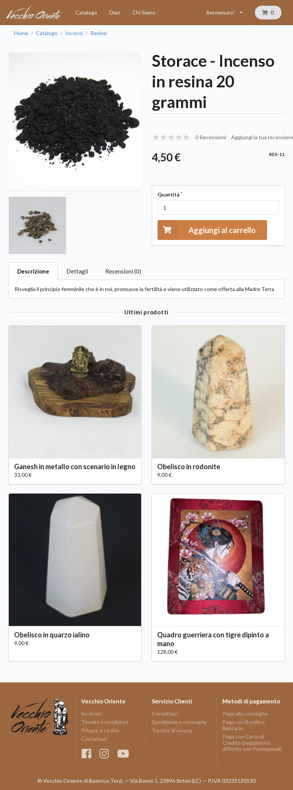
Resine (98, 33)
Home (21, 33)
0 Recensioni (210, 137)
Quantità (168, 194)
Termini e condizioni (104, 722)
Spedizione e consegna (179, 722)
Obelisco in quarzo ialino (52, 635)
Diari (114, 12)
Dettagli (77, 271)
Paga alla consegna (244, 714)
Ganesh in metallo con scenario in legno (74, 466)
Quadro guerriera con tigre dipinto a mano (213, 639)
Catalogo (86, 12)
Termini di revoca (172, 730)
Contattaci (94, 738)
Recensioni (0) (123, 271)
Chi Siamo (144, 12)
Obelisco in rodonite (188, 466)
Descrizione (33, 271)
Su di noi (91, 714)
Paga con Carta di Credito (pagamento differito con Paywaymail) (252, 742)
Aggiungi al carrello (207, 230)
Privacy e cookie (100, 730)
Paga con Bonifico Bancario (243, 725)
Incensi (74, 33)
